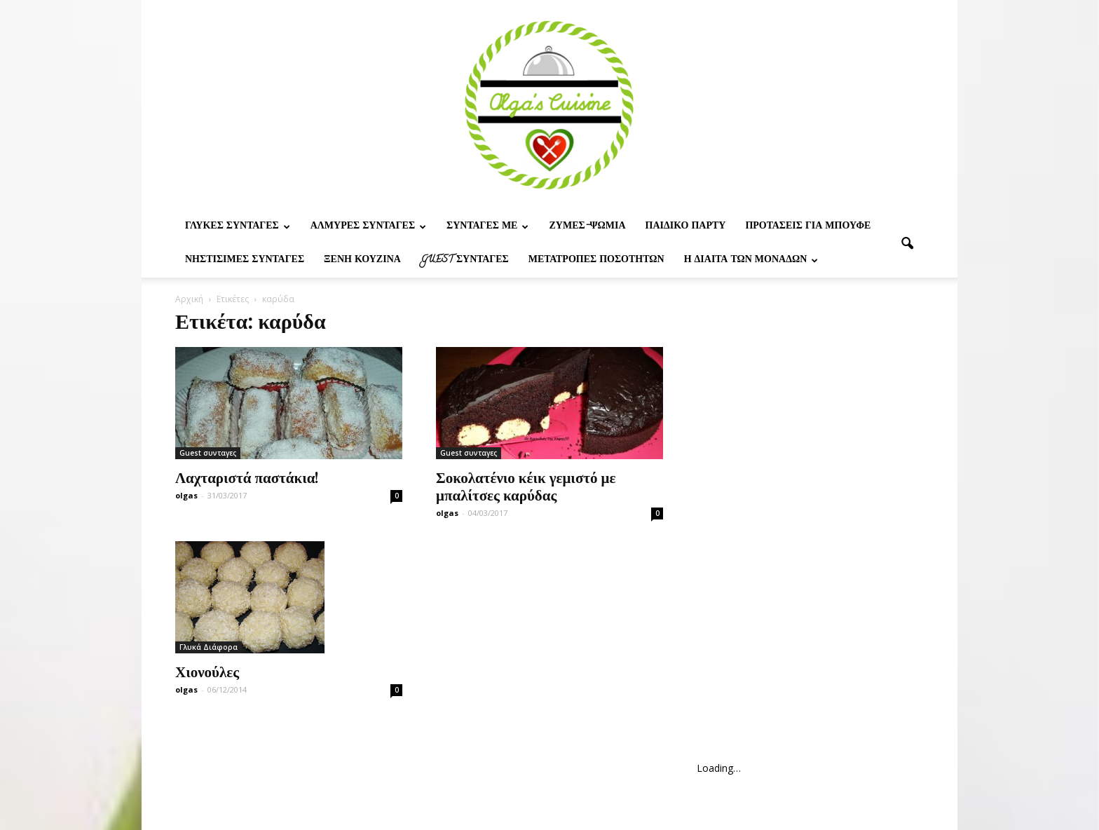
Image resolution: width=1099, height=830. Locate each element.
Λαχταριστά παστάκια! (246, 477)
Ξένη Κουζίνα (362, 260)
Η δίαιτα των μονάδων (751, 260)
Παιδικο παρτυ (686, 226)
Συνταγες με (487, 226)
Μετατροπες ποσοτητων (596, 260)
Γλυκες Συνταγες (237, 226)
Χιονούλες (207, 671)
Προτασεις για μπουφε (808, 226)
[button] (907, 244)
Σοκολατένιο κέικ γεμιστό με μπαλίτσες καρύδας (525, 485)
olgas (186, 495)
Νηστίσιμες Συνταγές (244, 260)
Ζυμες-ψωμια (587, 226)
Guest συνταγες (465, 260)
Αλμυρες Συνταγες (368, 226)
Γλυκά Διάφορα (208, 647)
